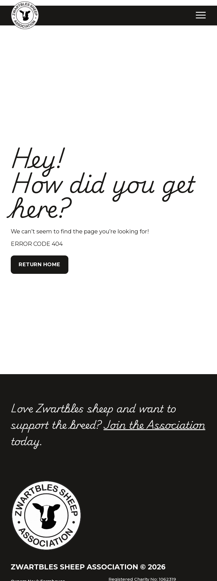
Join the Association (154, 424)
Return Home (39, 264)
